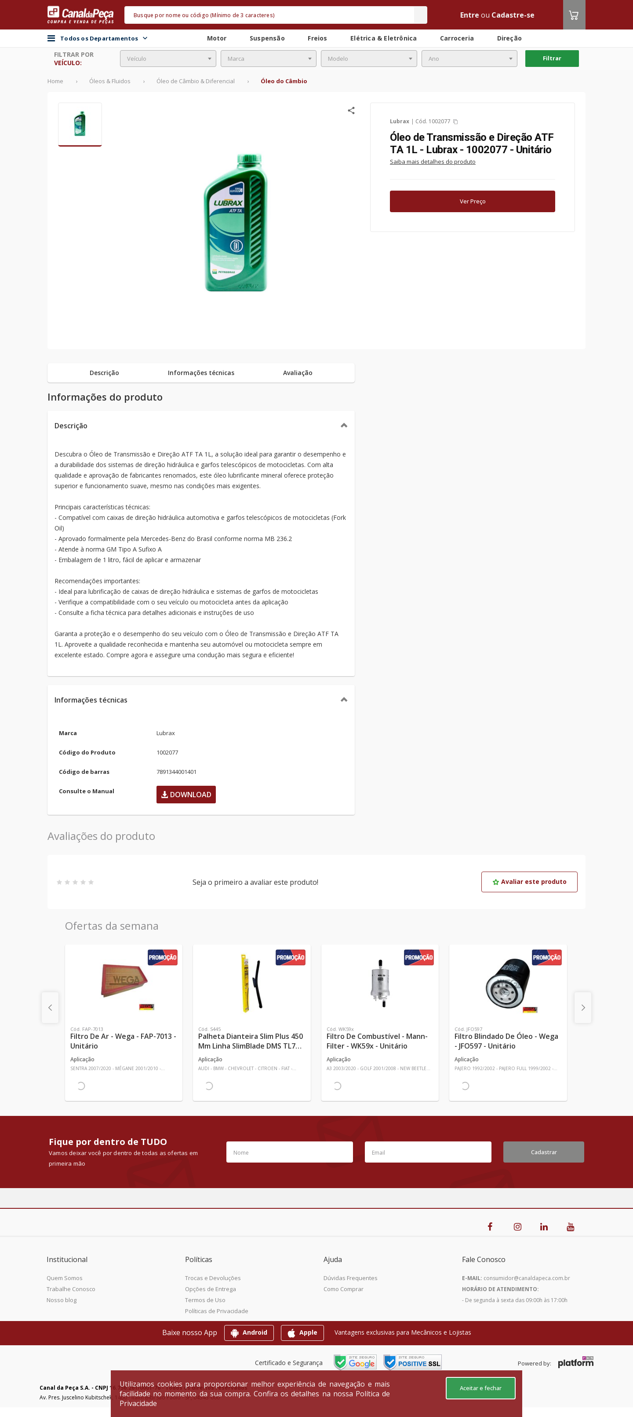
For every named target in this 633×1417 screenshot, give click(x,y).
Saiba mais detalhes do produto (433, 162)
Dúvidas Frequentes (351, 1278)
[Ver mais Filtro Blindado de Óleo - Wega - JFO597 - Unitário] (508, 983)
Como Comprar (344, 1289)
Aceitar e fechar (481, 1388)
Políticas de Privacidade (216, 1311)
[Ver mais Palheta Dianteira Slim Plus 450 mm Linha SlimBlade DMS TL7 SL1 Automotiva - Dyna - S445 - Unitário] (252, 983)
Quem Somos (65, 1278)
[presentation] (50, 1007)
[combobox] (168, 58)
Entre (469, 15)
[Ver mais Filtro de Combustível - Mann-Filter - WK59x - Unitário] (380, 983)
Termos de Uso (205, 1300)
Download (186, 794)
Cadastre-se (513, 15)
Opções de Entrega (210, 1289)
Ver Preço (473, 201)
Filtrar (552, 58)
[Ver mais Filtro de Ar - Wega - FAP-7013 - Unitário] (124, 983)
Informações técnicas (91, 700)
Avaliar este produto (529, 881)
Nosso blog (61, 1300)
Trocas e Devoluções (213, 1278)
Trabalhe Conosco (71, 1289)
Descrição (71, 426)
